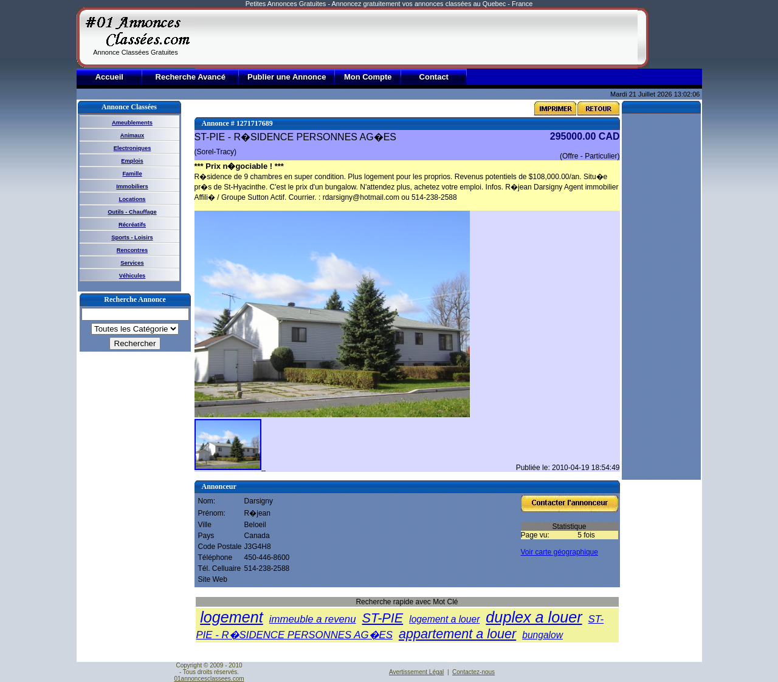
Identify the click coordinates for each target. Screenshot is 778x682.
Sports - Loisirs (132, 237)
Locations (132, 199)
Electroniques (132, 148)
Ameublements (132, 123)
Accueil (109, 76)
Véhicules (132, 276)
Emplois (132, 161)
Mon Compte (368, 76)
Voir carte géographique (559, 552)
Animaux (132, 135)
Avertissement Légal (416, 672)
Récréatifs (132, 225)
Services (131, 263)
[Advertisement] (416, 37)
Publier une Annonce (286, 76)
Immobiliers (132, 186)
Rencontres (132, 250)
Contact (434, 76)
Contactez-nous (473, 672)
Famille (132, 174)
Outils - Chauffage (132, 212)
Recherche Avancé (190, 76)
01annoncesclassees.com (209, 678)
